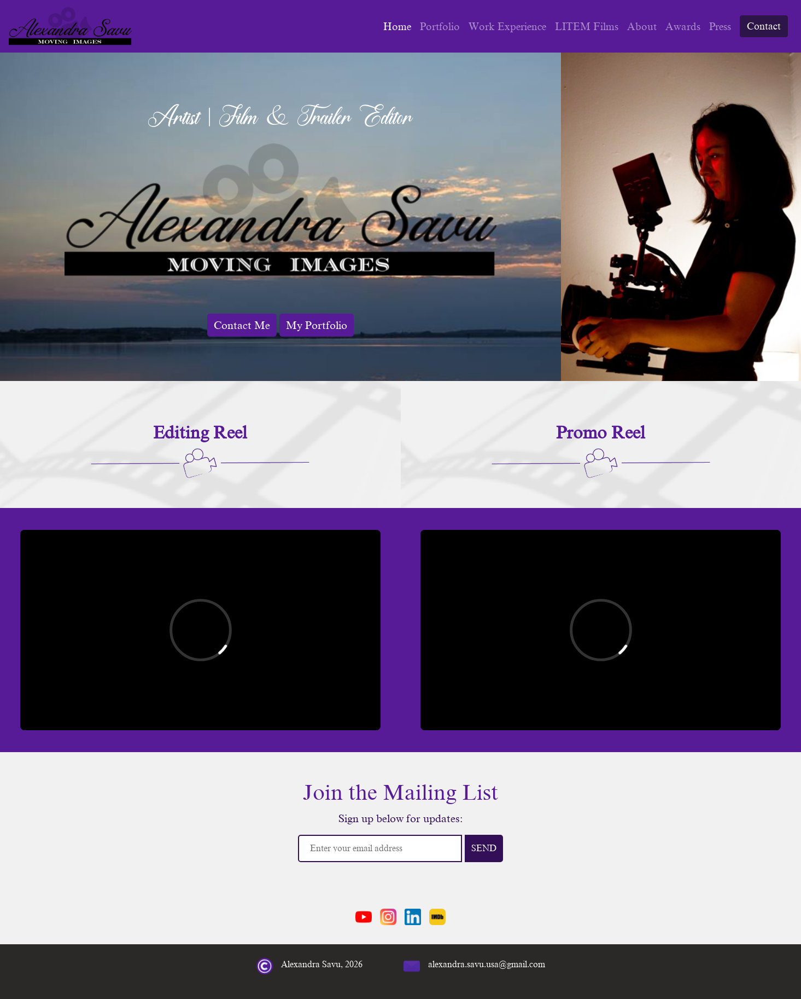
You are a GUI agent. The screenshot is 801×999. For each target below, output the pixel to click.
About (642, 26)
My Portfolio (316, 325)
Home (397, 26)
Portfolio (440, 26)
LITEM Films (586, 26)
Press (720, 26)
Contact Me (242, 325)
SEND (483, 848)
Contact (764, 26)
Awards (682, 26)
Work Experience (507, 26)
